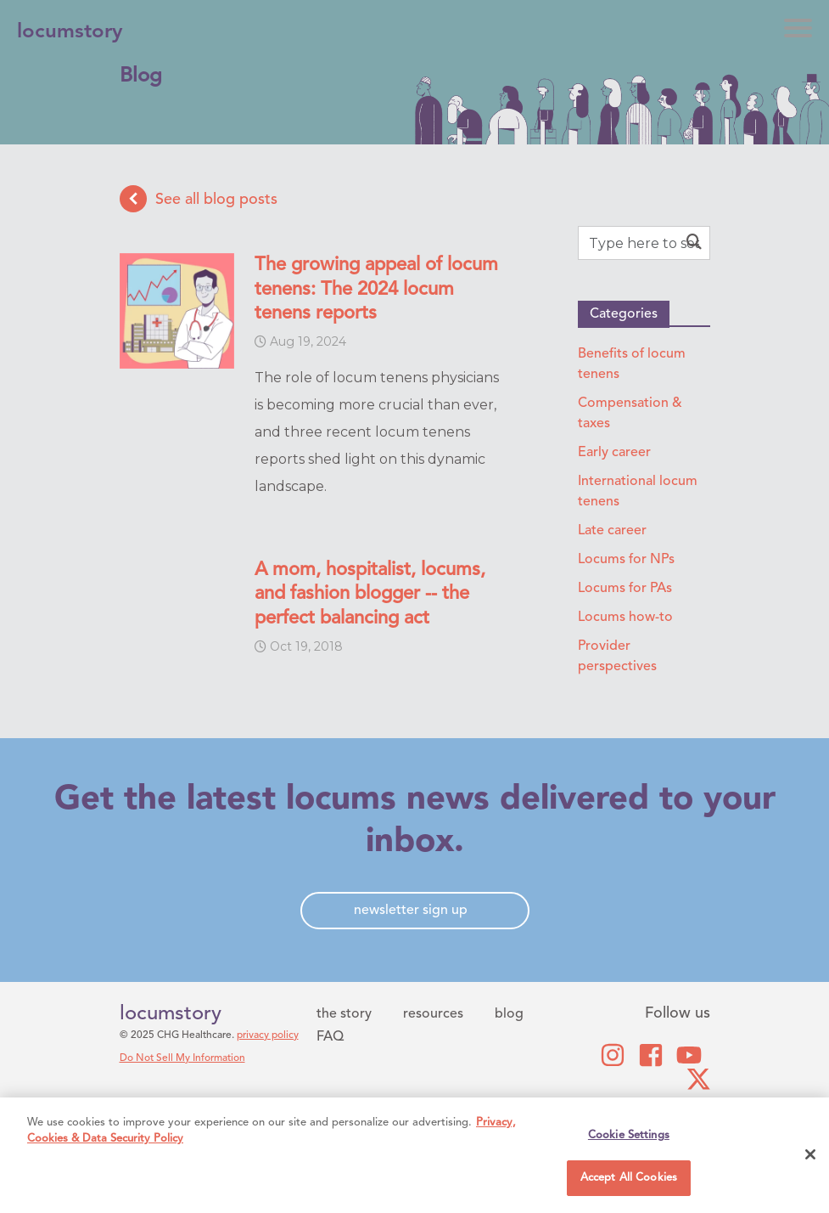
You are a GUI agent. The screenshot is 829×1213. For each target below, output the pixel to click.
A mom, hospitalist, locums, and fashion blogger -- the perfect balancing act (370, 594)
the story (344, 1014)
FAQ (330, 1037)
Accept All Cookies (628, 1177)
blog (509, 1014)
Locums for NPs (626, 560)
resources (433, 1014)
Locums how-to (625, 617)
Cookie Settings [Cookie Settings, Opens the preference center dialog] (628, 1135)
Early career (614, 453)
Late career (612, 531)
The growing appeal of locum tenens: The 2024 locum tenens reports (376, 289)
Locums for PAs (625, 588)
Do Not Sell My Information (182, 1058)
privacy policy (268, 1035)
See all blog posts (198, 198)
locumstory (170, 1014)
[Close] (810, 1154)
